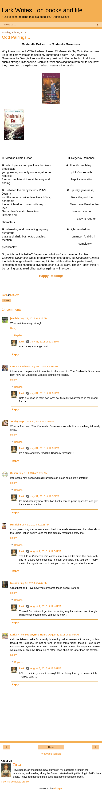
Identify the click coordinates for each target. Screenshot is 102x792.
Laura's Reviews (20, 366)
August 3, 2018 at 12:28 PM (45, 668)
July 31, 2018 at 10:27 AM (33, 473)
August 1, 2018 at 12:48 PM (45, 606)
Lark (22, 341)
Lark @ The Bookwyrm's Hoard (28, 634)
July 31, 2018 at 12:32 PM (44, 341)
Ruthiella (15, 524)
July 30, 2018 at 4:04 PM (44, 366)
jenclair (14, 318)
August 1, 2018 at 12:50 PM (45, 551)
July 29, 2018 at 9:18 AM (33, 318)
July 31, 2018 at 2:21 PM (35, 524)
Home (51, 747)
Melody (14, 583)
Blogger (57, 788)
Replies (18, 335)
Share (6, 300)
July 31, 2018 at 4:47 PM (33, 583)
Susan (14, 473)
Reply (13, 328)
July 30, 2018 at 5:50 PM (40, 421)
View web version (51, 753)
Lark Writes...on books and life (42, 10)
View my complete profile (15, 781)
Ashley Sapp (17, 421)
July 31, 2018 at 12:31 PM (44, 393)
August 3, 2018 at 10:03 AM (63, 634)
